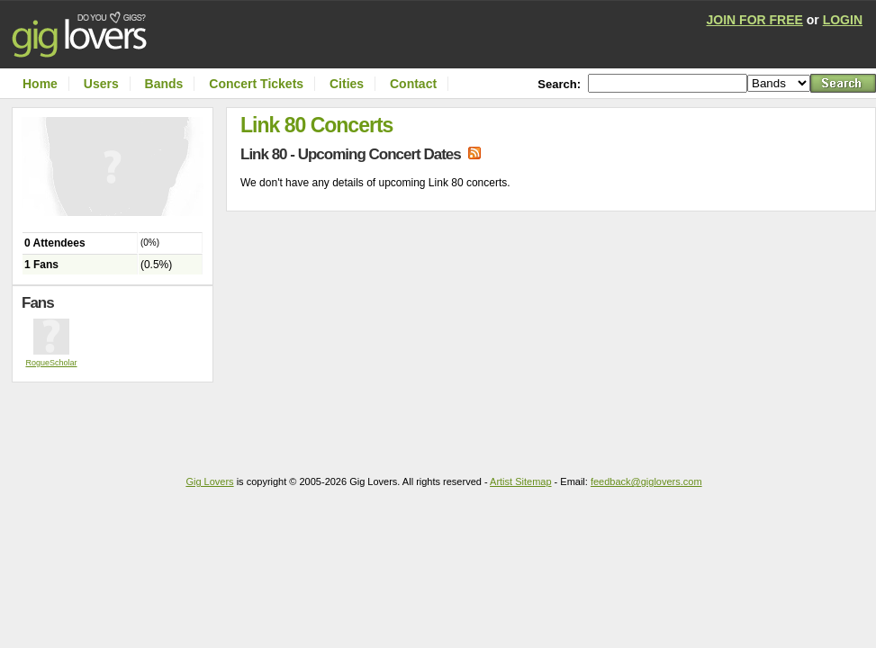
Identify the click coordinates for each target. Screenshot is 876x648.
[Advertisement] (117, 419)
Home (40, 83)
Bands (164, 83)
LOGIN (842, 20)
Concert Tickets (256, 83)
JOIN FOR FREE (755, 20)
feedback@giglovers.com (646, 481)
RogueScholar (51, 362)
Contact (413, 83)
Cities (347, 83)
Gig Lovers (209, 481)
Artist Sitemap (520, 481)
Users (101, 83)
